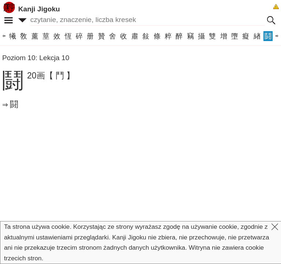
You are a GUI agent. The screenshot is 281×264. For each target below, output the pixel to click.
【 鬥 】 (60, 75)
